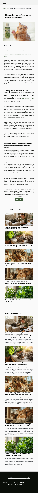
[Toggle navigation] (4, 2)
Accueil (4, 8)
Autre (32, 482)
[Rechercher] (17, 477)
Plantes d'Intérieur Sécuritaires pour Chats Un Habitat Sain (18, 300)
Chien (5, 482)
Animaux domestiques (12, 483)
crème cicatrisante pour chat (27, 98)
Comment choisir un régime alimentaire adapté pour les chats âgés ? (17, 227)
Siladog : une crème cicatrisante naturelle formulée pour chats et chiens (18, 50)
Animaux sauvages (20, 483)
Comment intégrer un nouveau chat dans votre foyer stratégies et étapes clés (18, 264)
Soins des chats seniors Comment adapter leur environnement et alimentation (18, 246)
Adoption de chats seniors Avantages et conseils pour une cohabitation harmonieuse (18, 282)
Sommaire (8, 45)
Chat (8, 8)
